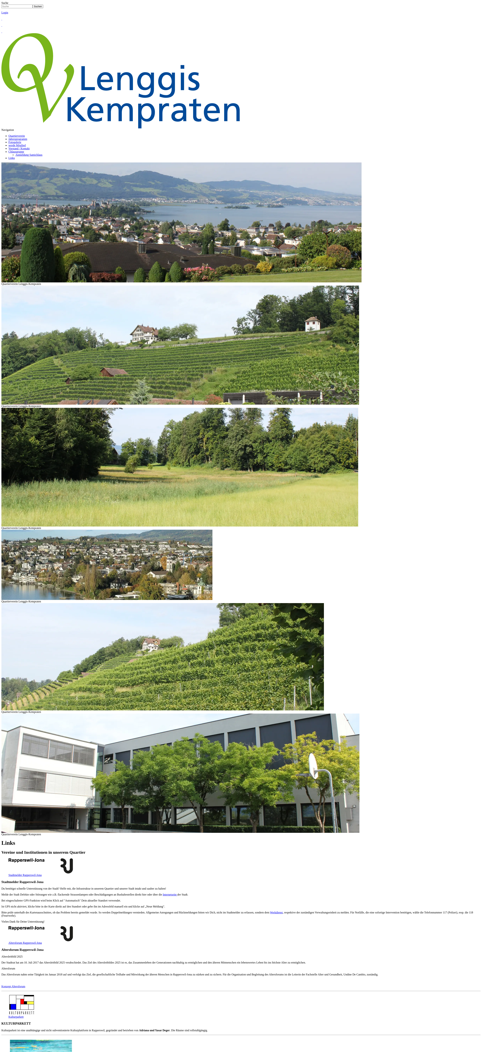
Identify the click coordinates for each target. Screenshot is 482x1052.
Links (11, 157)
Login (4, 12)
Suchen (38, 6)
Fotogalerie (14, 142)
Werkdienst (276, 912)
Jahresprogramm (17, 139)
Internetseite (170, 894)
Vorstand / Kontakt (19, 148)
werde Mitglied (17, 145)
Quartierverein (16, 135)
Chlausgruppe (16, 151)
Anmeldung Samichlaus (28, 154)
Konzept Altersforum (13, 986)
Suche (4, 2)
